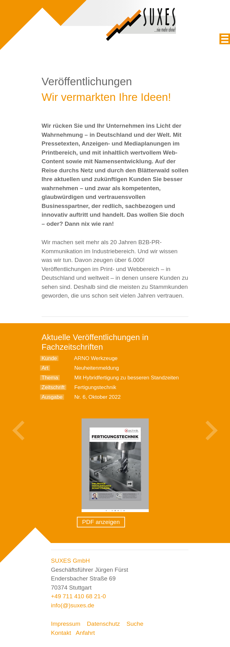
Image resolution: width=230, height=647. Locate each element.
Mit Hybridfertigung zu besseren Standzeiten (126, 378)
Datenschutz (103, 623)
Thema (50, 377)
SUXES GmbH (70, 560)
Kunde (49, 358)
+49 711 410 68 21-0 (78, 596)
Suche (135, 623)
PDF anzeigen (101, 522)
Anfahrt (85, 633)
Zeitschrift (53, 387)
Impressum (65, 623)
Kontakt (61, 633)
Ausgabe (52, 397)
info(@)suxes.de (72, 605)
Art (45, 368)
